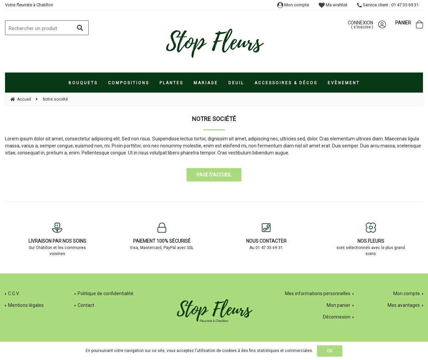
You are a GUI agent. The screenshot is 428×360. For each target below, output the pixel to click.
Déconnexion (336, 317)
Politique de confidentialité (105, 293)
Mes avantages (404, 305)
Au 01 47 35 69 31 (266, 236)
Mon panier (338, 305)
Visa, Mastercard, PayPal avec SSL (162, 236)
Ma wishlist (333, 4)
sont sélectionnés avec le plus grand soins (371, 239)
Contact (86, 305)
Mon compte (293, 4)
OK (329, 351)
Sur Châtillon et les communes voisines (57, 239)
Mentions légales (26, 305)
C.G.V (13, 293)
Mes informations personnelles (317, 293)
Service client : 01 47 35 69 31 (388, 4)
